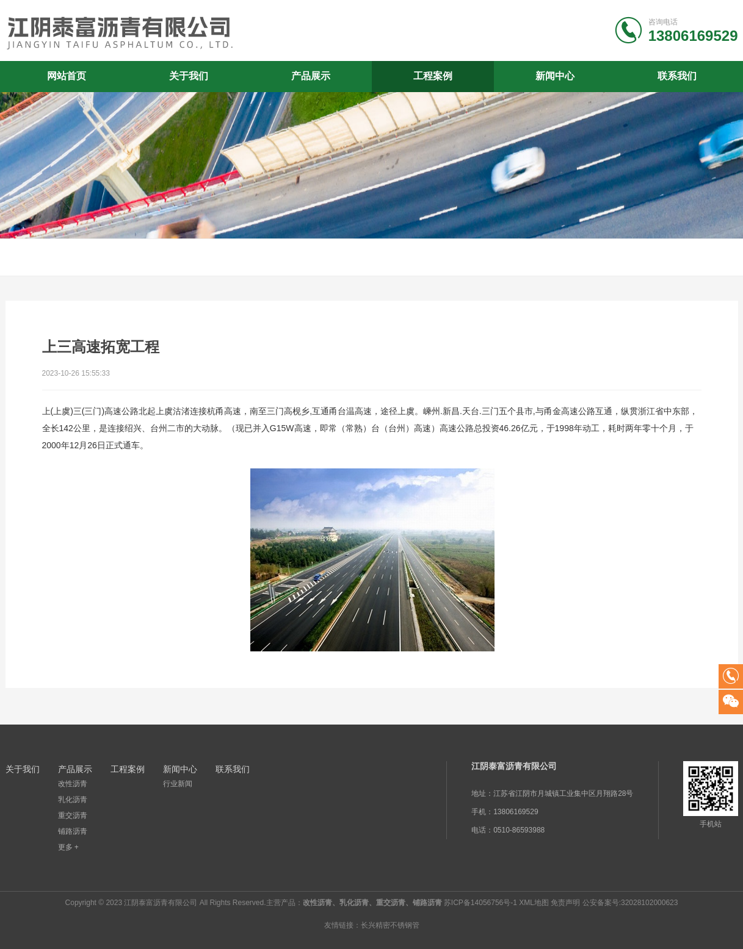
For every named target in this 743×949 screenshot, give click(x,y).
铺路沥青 (72, 831)
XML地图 (534, 902)
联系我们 (677, 76)
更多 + (68, 847)
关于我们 (188, 76)
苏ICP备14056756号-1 (480, 902)
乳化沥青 (72, 799)
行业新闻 (177, 783)
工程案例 (432, 76)
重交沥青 (72, 815)
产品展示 (310, 76)
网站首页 (66, 76)
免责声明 (565, 902)
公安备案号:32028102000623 (630, 902)
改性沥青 (72, 783)
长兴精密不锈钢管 (390, 925)
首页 (715, 257)
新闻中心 (554, 76)
